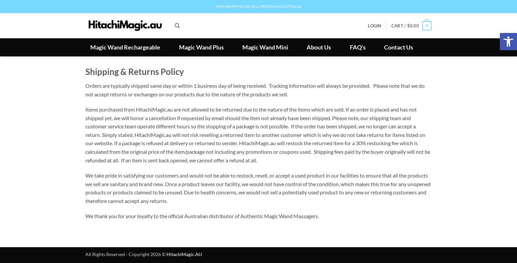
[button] (508, 41)
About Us (319, 47)
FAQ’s (358, 47)
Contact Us (398, 47)
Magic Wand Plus (201, 47)
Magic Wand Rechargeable (125, 47)
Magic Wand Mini (265, 47)
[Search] (177, 25)
